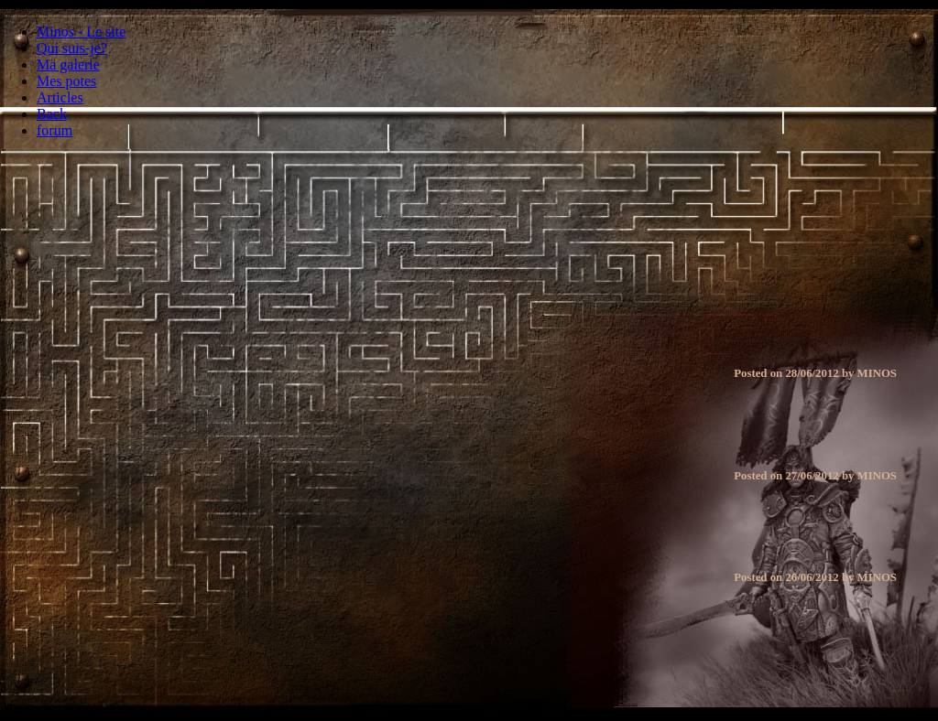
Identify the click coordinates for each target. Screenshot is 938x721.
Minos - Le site (81, 31)
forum (54, 130)
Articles (60, 97)
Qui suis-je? (72, 48)
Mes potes (66, 81)
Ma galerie (68, 64)
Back (52, 114)
